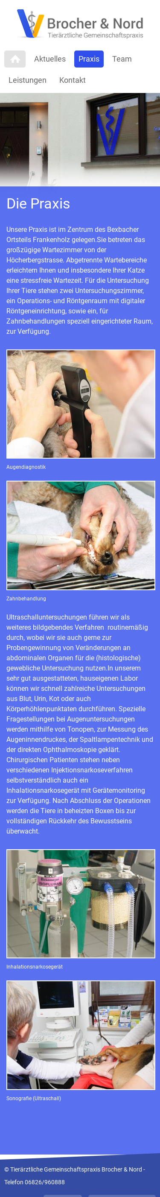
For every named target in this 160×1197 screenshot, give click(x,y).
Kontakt (72, 80)
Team (122, 58)
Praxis (89, 58)
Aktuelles (50, 58)
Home (15, 59)
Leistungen (28, 80)
